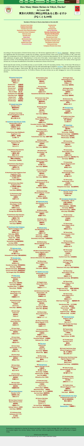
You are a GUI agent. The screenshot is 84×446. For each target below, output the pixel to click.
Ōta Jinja (52, 27)
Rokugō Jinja (43, 365)
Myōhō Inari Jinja (26, 42)
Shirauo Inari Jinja (52, 35)
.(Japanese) (63, 53)
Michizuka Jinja (43, 201)
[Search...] (69, 1)
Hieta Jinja (26, 37)
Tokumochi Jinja (69, 317)
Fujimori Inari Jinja (26, 27)
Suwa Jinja (69, 125)
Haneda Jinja (17, 258)
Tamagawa (48, 40)
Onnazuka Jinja (26, 44)
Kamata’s (60, 66)
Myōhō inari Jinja (43, 272)
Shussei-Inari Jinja (51, 37)
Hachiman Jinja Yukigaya (16, 227)
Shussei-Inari (69, 108)
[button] (26, 1)
